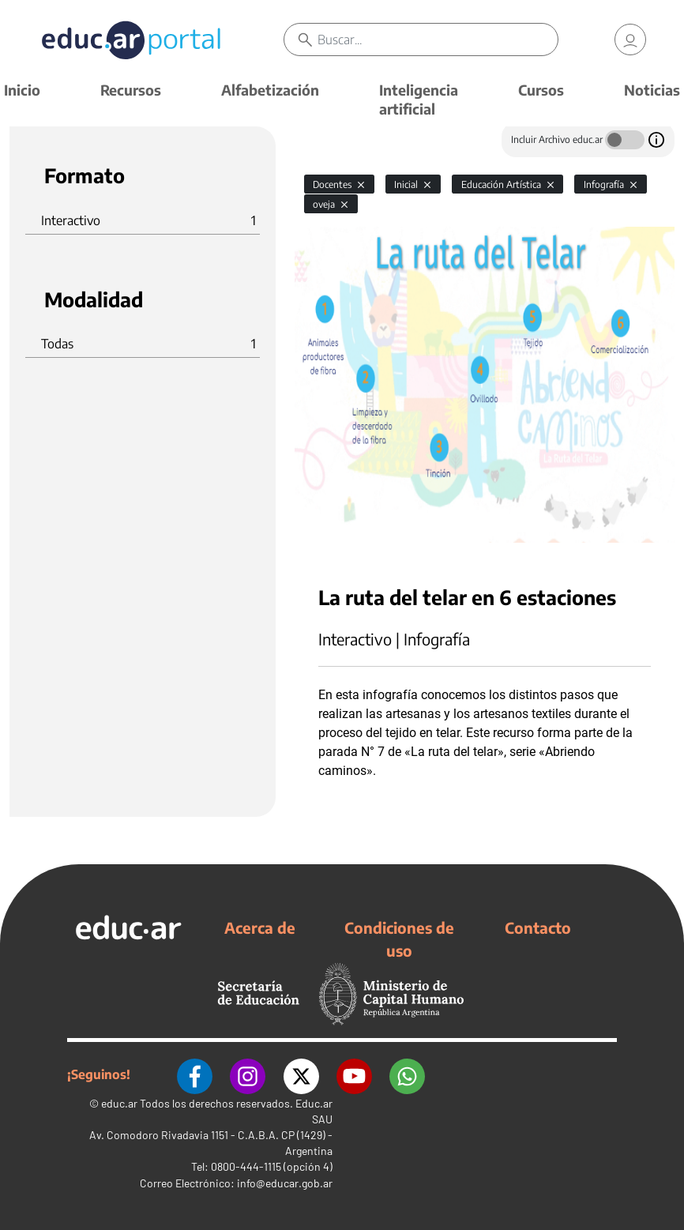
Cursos (541, 90)
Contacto (538, 927)
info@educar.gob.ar (285, 1182)
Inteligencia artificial (418, 99)
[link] (630, 39)
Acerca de (259, 927)
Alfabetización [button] (270, 90)
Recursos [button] (130, 90)
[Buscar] (437, 39)
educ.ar (119, 1102)
